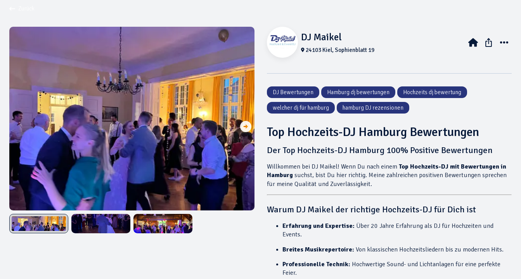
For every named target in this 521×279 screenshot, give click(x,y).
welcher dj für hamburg (301, 107)
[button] (246, 127)
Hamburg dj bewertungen (358, 92)
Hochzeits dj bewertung (432, 92)
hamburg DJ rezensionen (373, 107)
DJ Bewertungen (293, 92)
